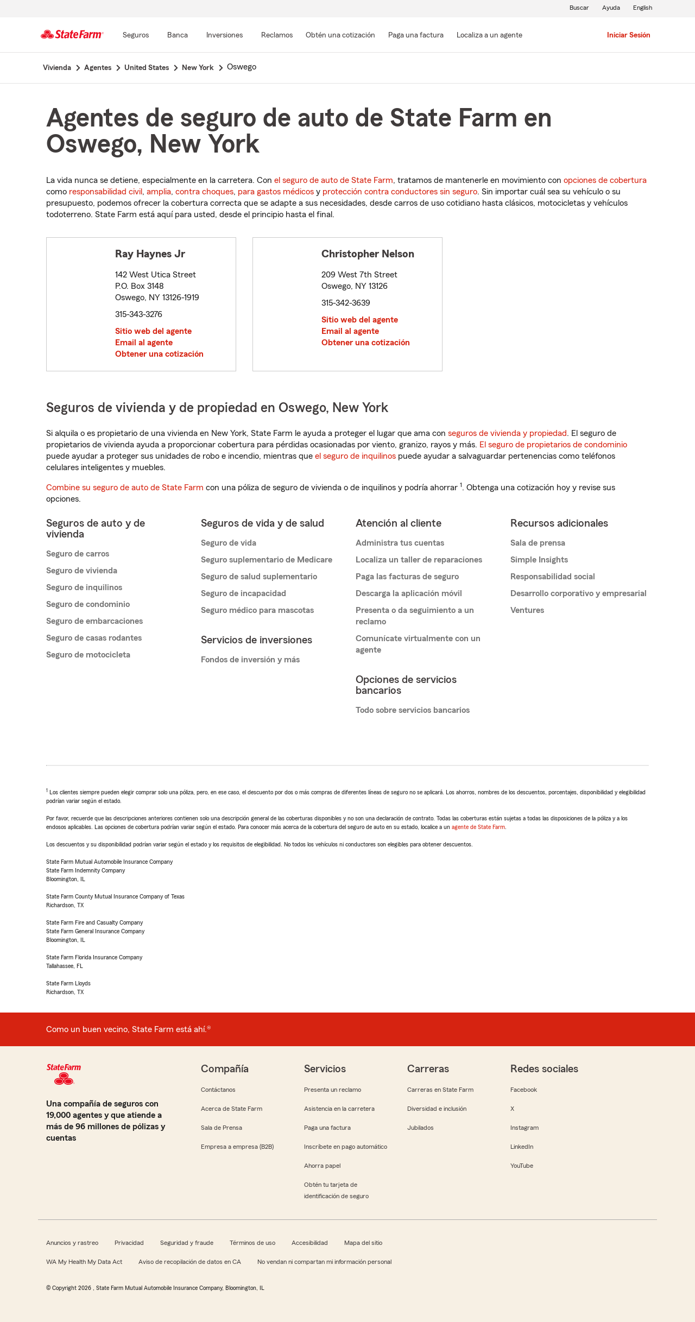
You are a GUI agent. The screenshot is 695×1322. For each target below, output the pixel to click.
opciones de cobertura (605, 180)
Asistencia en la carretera (339, 1108)
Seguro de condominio (88, 604)
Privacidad (129, 1242)
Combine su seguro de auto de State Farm (125, 487)
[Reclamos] (277, 35)
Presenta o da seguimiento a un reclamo (415, 616)
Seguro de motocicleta (88, 654)
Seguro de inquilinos (84, 587)
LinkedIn (521, 1146)
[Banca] (177, 35)
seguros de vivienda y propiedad (507, 433)
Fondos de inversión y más (250, 659)
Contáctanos (218, 1089)
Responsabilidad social (552, 576)
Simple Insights (539, 559)
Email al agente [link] (144, 342)
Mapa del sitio (363, 1242)
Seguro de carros (77, 553)
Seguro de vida (228, 543)
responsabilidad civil (105, 191)
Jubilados (420, 1127)
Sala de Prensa (221, 1127)
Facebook (523, 1089)
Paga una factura (327, 1127)
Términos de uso (252, 1242)
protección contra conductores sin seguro (400, 191)
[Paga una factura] (416, 35)
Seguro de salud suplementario (259, 576)
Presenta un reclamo (332, 1089)
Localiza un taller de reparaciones (419, 559)
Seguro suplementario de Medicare (266, 559)
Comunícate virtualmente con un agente (418, 644)
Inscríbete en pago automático (345, 1146)
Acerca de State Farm (231, 1108)
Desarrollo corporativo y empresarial (578, 593)
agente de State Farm (478, 827)
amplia (159, 191)
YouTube (521, 1165)
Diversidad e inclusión (436, 1108)
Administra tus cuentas (400, 543)
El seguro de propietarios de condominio (553, 444)
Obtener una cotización (159, 354)
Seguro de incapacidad (243, 593)
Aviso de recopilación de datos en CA (189, 1261)
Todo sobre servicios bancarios (413, 710)
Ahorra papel (322, 1165)
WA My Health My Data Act (84, 1261)
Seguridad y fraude (186, 1242)
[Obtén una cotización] (340, 35)
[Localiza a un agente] (489, 35)
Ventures (527, 610)
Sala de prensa (537, 543)
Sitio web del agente (153, 331)
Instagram (524, 1127)
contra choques (204, 191)
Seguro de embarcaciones (94, 621)
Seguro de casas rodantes (94, 638)
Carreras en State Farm (440, 1089)
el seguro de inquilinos (355, 456)
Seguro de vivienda (81, 570)
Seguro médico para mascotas (257, 610)
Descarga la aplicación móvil (409, 593)
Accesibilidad (310, 1242)
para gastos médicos (276, 191)
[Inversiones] (224, 35)
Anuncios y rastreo (72, 1242)
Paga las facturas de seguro (407, 576)
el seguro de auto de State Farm (333, 180)
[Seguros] (136, 35)
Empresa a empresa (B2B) (237, 1146)
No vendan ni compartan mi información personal (324, 1261)
